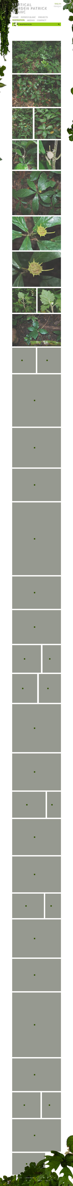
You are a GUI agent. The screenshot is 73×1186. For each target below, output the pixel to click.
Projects (42, 16)
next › (40, 1180)
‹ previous (28, 1177)
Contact (41, 20)
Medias (30, 20)
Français (57, 6)
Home (15, 16)
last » (48, 1180)
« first (19, 1177)
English (58, 3)
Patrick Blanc (28, 16)
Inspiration (18, 20)
